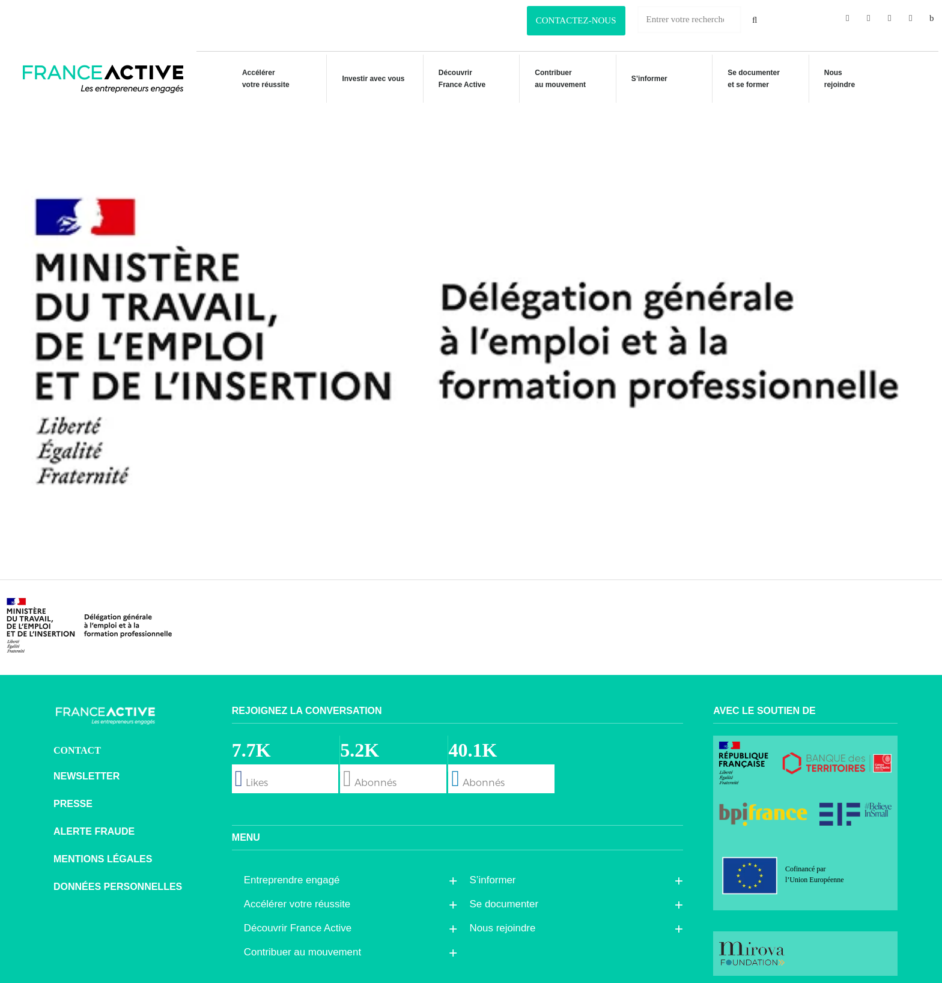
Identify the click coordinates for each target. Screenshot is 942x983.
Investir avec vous (366, 80)
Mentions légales (102, 853)
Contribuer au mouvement (554, 78)
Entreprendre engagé (295, 875)
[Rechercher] (754, 19)
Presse (73, 798)
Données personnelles (117, 881)
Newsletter (86, 771)
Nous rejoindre (836, 78)
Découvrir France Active (455, 78)
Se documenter (507, 899)
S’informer (645, 80)
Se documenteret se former (749, 78)
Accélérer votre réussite (258, 78)
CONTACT (77, 745)
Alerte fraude (94, 826)
